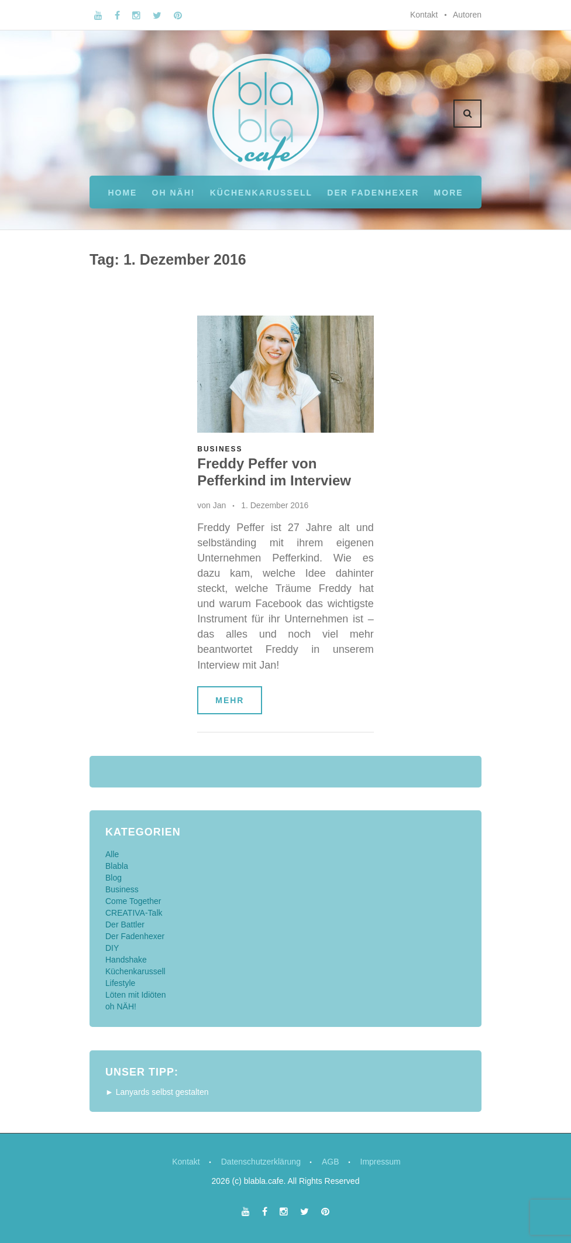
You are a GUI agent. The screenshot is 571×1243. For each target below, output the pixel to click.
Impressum (380, 1161)
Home (122, 192)
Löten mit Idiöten (135, 994)
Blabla (116, 866)
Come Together (133, 901)
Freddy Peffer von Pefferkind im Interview (274, 472)
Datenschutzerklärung (261, 1161)
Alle (112, 854)
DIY (112, 948)
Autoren (467, 14)
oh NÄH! (173, 192)
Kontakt (424, 14)
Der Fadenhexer (373, 192)
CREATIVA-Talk (134, 912)
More (448, 192)
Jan (219, 505)
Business (219, 449)
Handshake (126, 959)
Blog (113, 877)
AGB (330, 1161)
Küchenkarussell (261, 192)
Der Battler (125, 924)
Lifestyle (120, 983)
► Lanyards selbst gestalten (157, 1092)
